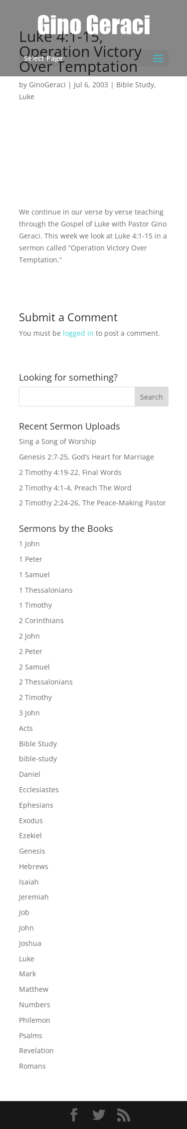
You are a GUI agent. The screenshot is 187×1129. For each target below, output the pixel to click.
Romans (32, 1066)
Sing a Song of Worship (57, 441)
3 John (29, 712)
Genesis (32, 851)
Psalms (30, 1035)
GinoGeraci (47, 84)
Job (24, 912)
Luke (26, 96)
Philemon (34, 1020)
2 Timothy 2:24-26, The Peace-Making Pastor (92, 502)
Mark (27, 973)
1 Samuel (34, 574)
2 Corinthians (41, 620)
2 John (29, 636)
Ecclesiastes (39, 789)
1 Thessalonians (46, 590)
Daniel (29, 774)
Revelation (36, 1050)
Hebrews (33, 866)
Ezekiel (30, 835)
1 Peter (30, 559)
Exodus (31, 820)
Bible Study (135, 84)
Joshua (30, 943)
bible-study (38, 758)
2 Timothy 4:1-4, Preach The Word (75, 487)
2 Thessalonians (46, 681)
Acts (26, 728)
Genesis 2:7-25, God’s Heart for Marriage (86, 456)
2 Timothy (35, 697)
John (26, 927)
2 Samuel (34, 667)
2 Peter (30, 651)
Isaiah (29, 882)
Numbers (34, 1004)
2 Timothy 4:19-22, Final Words (70, 472)
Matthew (33, 989)
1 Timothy (35, 605)
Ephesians (36, 805)
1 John (29, 543)
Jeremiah (34, 897)
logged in (78, 333)
